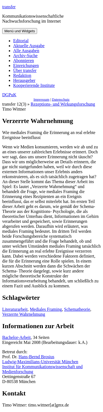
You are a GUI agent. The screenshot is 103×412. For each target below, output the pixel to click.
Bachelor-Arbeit (16, 337)
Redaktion (22, 75)
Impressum (41, 99)
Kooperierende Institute (34, 85)
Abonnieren (23, 60)
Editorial (21, 40)
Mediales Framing (46, 309)
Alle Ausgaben (26, 50)
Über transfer (25, 70)
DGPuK (9, 94)
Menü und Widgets (19, 31)
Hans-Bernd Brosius (36, 356)
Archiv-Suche (25, 55)
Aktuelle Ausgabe (28, 45)
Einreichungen (26, 65)
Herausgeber (24, 80)
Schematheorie (77, 309)
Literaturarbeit (14, 309)
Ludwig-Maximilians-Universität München (40, 361)
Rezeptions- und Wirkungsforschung (63, 104)
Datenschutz (60, 99)
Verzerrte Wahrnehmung (23, 314)
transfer (9, 6)
